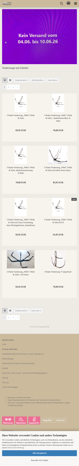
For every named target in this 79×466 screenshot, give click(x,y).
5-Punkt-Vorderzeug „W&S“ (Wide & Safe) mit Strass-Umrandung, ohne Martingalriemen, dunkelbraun (21, 222)
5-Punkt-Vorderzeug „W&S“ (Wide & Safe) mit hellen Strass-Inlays (58, 168)
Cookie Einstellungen (10, 387)
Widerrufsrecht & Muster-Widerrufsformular (18, 363)
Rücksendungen (8, 359)
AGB (4, 344)
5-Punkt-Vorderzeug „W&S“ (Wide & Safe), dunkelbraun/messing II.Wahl (21, 170)
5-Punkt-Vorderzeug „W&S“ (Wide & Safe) (21, 116)
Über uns (5, 382)
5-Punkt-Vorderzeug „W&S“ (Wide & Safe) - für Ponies (21, 273)
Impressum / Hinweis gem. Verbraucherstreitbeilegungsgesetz (24, 373)
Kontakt (5, 368)
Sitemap (5, 378)
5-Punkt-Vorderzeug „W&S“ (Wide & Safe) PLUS (58, 221)
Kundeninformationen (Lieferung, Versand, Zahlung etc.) (23, 354)
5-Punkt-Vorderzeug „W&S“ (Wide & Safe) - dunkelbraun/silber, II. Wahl (58, 118)
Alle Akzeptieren (40, 453)
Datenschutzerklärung (16, 448)
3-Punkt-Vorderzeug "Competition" (58, 272)
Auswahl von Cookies (39, 460)
